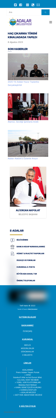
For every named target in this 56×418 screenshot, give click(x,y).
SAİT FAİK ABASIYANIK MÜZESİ (28, 395)
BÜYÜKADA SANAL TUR (27, 274)
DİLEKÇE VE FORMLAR (26, 260)
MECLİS (27, 345)
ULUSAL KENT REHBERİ (28, 380)
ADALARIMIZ (27, 370)
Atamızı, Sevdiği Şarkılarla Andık (23, 122)
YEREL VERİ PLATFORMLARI (28, 382)
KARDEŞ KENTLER (28, 390)
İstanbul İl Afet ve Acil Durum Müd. (27, 377)
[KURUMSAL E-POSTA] (12, 269)
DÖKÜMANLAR (27, 351)
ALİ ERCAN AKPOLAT (28, 210)
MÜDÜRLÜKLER (27, 348)
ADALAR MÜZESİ (28, 392)
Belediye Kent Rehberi (28, 385)
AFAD (28, 375)
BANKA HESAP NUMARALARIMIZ (31, 247)
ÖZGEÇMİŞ (27, 331)
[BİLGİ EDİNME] (12, 242)
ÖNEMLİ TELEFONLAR (26, 280)
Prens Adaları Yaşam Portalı (27, 372)
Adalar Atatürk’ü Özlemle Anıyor (23, 158)
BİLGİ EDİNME (22, 240)
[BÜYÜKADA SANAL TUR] (12, 276)
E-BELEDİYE (27, 355)
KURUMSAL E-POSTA (26, 267)
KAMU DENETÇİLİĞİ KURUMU (28, 387)
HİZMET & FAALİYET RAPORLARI (30, 253)
